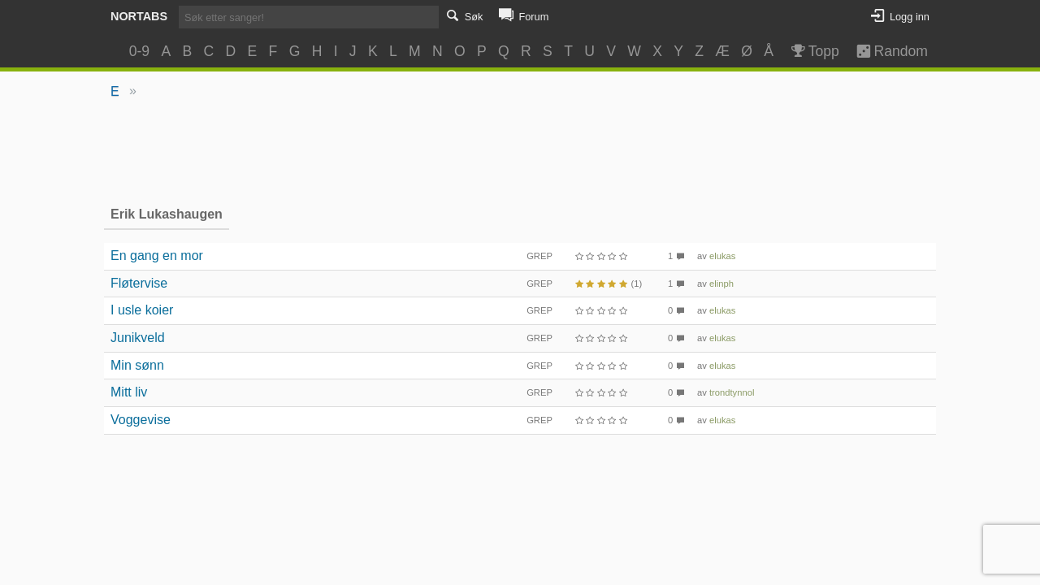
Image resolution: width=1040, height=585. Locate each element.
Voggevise (140, 420)
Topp (813, 51)
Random (884, 51)
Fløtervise (138, 283)
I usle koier (141, 310)
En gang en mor (156, 255)
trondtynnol (731, 392)
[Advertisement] (520, 151)
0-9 (139, 51)
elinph (721, 283)
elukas (722, 256)
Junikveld (137, 337)
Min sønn (137, 365)
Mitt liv (128, 392)
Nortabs (138, 16)
